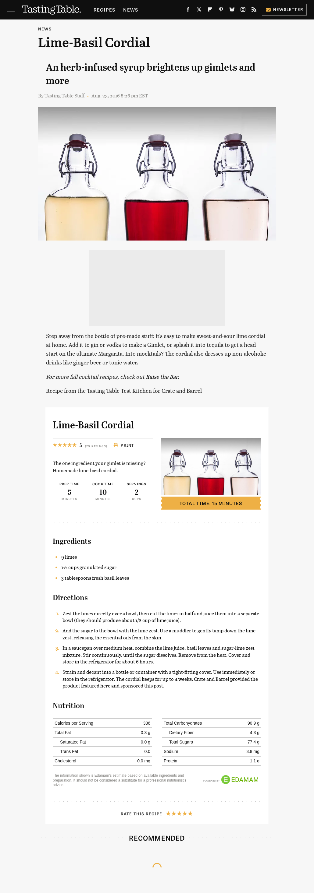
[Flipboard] (210, 11)
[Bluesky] (232, 11)
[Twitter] (199, 11)
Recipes (104, 9)
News (130, 9)
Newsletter (284, 9)
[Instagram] (243, 11)
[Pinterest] (221, 11)
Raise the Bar (162, 376)
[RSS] (254, 11)
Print (123, 445)
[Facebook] (188, 11)
